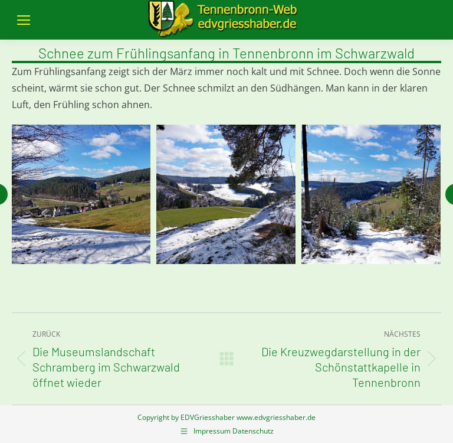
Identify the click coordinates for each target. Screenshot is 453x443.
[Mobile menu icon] (23, 20)
